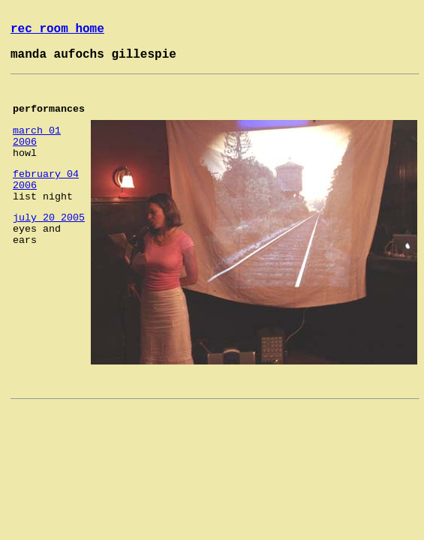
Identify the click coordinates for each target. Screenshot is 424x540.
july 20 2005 (49, 218)
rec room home (57, 29)
